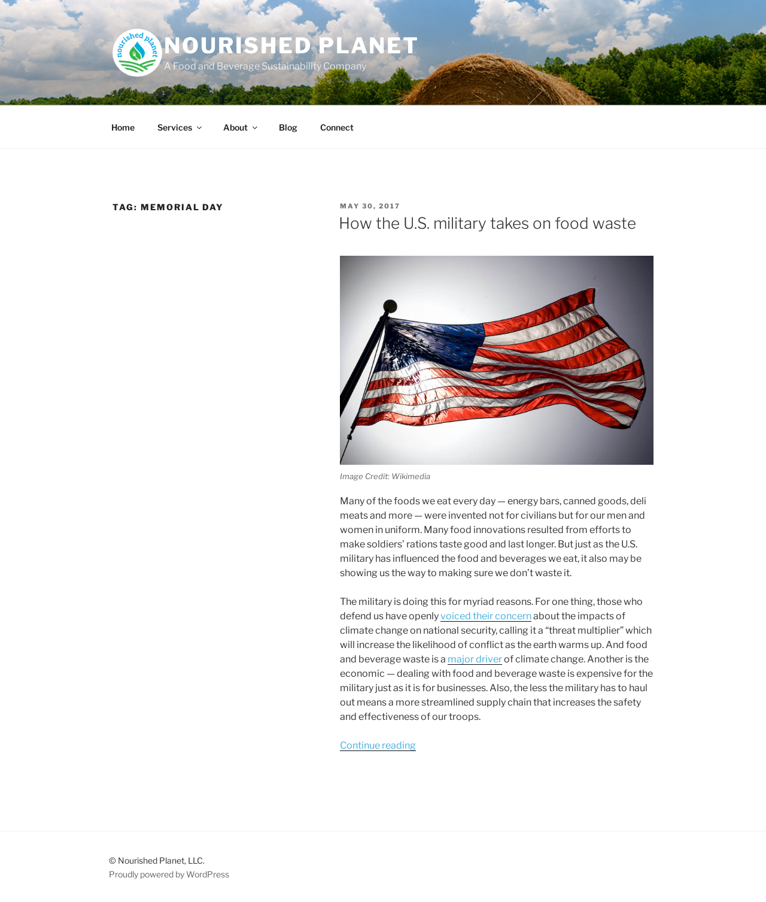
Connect (337, 127)
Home (123, 127)
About (241, 127)
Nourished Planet (292, 45)
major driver (475, 659)
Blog (288, 127)
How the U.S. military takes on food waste (487, 223)
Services (180, 127)
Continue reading (378, 745)
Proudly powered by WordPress (169, 874)
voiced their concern (485, 616)
